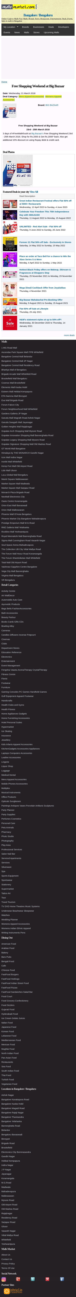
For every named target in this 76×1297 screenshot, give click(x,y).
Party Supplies (8, 814)
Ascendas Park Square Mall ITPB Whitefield (22, 352)
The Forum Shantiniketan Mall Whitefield (20, 558)
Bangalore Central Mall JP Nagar (17, 361)
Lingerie (5, 762)
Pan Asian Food (9, 1057)
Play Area (6, 845)
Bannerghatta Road (10, 1126)
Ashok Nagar (7, 1095)
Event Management (10, 665)
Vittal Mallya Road (10, 1235)
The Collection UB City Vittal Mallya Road (21, 549)
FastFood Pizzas (9, 987)
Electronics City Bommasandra (16, 1152)
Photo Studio (7, 836)
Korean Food (7, 1031)
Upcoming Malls (51, 32)
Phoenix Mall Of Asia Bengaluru (16, 514)
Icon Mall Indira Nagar (11, 457)
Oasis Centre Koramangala (14, 501)
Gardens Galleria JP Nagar (14, 413)
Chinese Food (8, 970)
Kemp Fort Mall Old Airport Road (16, 466)
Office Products (8, 797)
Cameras (5, 630)
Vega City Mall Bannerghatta (15, 571)
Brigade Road (8, 1143)
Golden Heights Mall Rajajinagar (16, 426)
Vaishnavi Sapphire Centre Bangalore (19, 566)
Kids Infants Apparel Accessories (17, 744)
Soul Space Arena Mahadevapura (17, 545)
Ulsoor (4, 1226)
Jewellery (5, 740)
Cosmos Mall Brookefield (13, 383)
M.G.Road (6, 1182)
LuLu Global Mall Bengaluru (14, 475)
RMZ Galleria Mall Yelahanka (15, 527)
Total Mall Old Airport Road (14, 562)
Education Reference (11, 652)
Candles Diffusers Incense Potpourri (18, 635)
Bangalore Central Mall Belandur (16, 356)
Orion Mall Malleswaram (12, 510)
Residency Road (9, 1217)
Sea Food (6, 1066)
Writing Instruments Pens (13, 932)
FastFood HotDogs (10, 979)
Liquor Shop (7, 766)
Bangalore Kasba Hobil (12, 1104)
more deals (69, 335)
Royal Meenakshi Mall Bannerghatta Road (21, 536)
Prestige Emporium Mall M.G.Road (18, 523)
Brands (25, 27)
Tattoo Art (5, 893)
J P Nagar (6, 1169)
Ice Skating (6, 731)
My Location (9, 27)
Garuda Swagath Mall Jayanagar (17, 422)
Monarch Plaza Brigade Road (15, 492)
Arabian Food (7, 948)
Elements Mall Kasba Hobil (14, 387)
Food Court (6, 996)
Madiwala (5, 1187)
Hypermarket (7, 727)
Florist (4, 678)
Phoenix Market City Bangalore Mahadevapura (23, 518)
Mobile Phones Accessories (14, 783)
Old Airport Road (9, 1204)
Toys (3, 897)
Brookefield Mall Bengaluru (14, 378)
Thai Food (6, 1075)
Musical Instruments (10, 792)
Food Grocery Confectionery (14, 1000)
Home (4, 82)
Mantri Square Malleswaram (14, 479)
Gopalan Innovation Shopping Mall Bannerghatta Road (27, 435)
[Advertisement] (38, 58)
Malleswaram (7, 1196)
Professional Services (11, 849)
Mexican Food (8, 1044)
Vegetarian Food (9, 1084)
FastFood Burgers (10, 974)
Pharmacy (6, 832)
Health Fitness (8, 709)
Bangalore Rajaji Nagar (12, 1112)
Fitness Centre (8, 674)
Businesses (38, 27)
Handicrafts (6, 700)
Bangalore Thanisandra (12, 1117)
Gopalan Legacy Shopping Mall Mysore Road (23, 440)
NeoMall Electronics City (13, 496)
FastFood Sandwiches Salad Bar (17, 992)
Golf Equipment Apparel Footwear (17, 696)
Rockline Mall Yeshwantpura (14, 531)
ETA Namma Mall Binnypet (14, 396)
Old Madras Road (9, 1209)
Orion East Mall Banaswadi (14, 505)
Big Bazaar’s (37, 133)
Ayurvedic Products (10, 604)
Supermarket (7, 889)
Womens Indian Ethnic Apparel (16, 928)
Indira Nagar (7, 1165)
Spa (3, 871)
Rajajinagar (6, 1213)
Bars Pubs (6, 957)
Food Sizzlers (7, 1005)
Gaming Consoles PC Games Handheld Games (24, 692)
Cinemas (5, 639)
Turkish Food (7, 1079)
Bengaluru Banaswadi (11, 1134)
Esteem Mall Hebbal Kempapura (16, 391)
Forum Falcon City (10, 405)
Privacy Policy (8, 1263)
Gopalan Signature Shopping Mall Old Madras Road (26, 444)
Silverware (6, 867)
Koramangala (7, 1178)
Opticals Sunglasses (11, 801)
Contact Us (6, 1259)
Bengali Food (7, 961)
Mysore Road (7, 1200)
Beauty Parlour (8, 617)
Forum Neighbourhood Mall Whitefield (19, 409)
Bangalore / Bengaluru (37, 15)
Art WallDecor (8, 595)
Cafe (3, 965)
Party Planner (7, 810)
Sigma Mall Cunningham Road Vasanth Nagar (23, 540)
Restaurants (7, 1062)
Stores (36, 32)
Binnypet (5, 1139)
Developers (63, 27)
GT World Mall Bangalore (13, 448)
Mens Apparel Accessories (31, 96)
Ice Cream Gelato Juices (13, 1018)
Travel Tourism (8, 902)
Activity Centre (8, 591)
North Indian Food (10, 1053)
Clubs (4, 643)
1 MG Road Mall (9, 348)
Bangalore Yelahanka (11, 1121)
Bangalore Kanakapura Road (15, 1099)
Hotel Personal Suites (11, 722)
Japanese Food (8, 1027)
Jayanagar (6, 1174)
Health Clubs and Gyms (12, 705)
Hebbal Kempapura (10, 1161)
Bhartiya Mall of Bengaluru (14, 369)
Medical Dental (8, 775)
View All (34, 191)
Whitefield (6, 1239)
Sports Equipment (9, 876)
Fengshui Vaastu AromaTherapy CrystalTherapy (24, 670)
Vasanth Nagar (8, 1231)
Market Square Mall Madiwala (15, 483)
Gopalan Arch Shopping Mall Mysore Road (21, 431)
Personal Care (8, 823)
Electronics (6, 657)
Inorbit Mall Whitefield (11, 461)
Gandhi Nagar (8, 1156)
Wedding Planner (9, 919)
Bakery (4, 952)
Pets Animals (7, 827)
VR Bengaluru (8, 580)
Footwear (5, 683)
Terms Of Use (8, 1268)
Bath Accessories (9, 613)
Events (7, 32)
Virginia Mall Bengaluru (12, 575)
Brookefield (6, 1147)
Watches (5, 915)
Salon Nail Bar (8, 854)
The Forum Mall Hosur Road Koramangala (21, 553)
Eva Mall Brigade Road (12, 400)
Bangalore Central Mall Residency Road (20, 365)
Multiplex (5, 788)
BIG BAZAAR (52, 105)
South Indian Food (10, 1071)
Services (5, 862)
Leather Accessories (11, 757)
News (17, 32)
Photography (7, 840)
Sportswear (6, 880)
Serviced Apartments (11, 858)
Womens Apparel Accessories (15, 924)
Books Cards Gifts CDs (12, 621)
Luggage (5, 770)
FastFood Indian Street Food (15, 983)
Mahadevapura (8, 1191)
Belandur (5, 1130)
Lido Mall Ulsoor (9, 470)
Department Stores (10, 648)
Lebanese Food (8, 1035)
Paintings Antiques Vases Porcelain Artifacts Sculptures (27, 805)
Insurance (6, 735)
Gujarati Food (7, 1009)
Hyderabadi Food (9, 1014)
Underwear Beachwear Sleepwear (17, 911)
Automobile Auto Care (11, 600)
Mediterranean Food (11, 1040)
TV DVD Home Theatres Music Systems (20, 906)
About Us (5, 1254)
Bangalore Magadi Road (13, 1108)
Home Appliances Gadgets (14, 713)
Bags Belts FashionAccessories (16, 608)
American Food (8, 944)
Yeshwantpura (8, 1244)
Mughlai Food (7, 1049)
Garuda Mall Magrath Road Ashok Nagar (20, 418)
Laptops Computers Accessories (16, 753)
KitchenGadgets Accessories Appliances (20, 748)
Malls (26, 32)
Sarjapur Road (8, 1222)
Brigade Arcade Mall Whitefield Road (18, 374)
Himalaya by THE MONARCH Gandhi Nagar (22, 453)
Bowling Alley (7, 626)
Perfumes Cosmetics (11, 819)
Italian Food (7, 1022)
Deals (51, 27)
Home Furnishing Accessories (15, 718)
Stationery (6, 884)
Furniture (5, 687)
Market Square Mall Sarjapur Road (17, 488)
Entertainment (8, 661)
